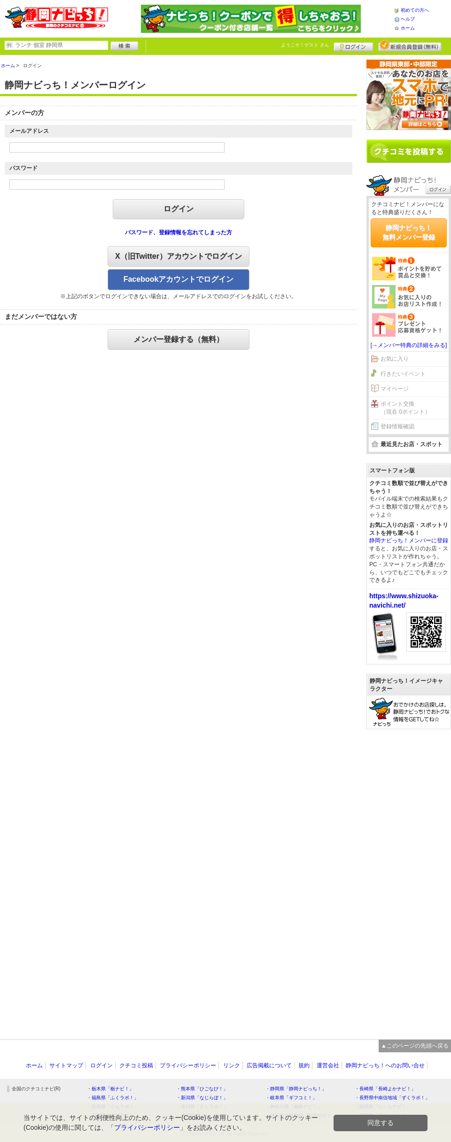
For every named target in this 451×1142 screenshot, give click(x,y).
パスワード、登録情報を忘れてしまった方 (178, 232)
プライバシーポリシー (188, 1065)
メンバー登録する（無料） (178, 339)
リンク (231, 1065)
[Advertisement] (408, 879)
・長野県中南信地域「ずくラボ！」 (392, 1097)
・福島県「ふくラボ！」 (113, 1097)
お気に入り (395, 358)
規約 (304, 1065)
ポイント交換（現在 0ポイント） (405, 408)
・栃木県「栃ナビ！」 (110, 1088)
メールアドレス (29, 131)
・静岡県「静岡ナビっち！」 (296, 1088)
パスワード (23, 168)
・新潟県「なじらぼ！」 (202, 1097)
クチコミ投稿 (136, 1065)
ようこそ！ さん (305, 44)
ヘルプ (408, 19)
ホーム (408, 28)
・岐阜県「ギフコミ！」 (291, 1097)
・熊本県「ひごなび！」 (202, 1088)
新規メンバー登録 (410, 45)
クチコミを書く (408, 151)
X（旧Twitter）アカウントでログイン (178, 256)
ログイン (353, 45)
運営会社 (328, 1065)
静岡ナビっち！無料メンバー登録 (408, 232)
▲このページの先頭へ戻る (415, 1045)
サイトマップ (66, 1065)
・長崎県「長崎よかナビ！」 (385, 1088)
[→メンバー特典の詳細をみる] (409, 345)
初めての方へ (415, 10)
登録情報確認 (397, 426)
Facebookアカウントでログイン (179, 279)
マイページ (395, 389)
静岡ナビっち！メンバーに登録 (408, 540)
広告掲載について (269, 1065)
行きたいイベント (403, 373)
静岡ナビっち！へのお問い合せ (385, 1065)
